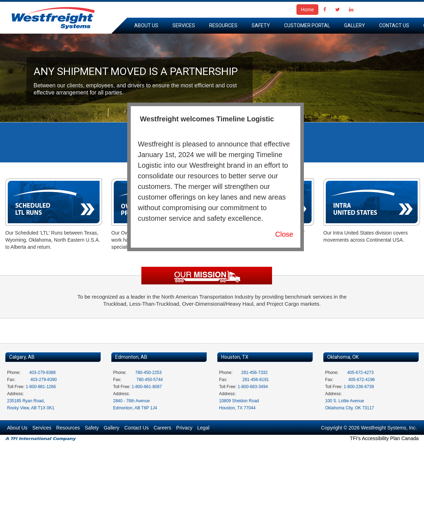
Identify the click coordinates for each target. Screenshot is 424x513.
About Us (146, 25)
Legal (203, 428)
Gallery (354, 25)
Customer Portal (307, 25)
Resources (223, 25)
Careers (162, 428)
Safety (261, 25)
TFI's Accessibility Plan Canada (384, 438)
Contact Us (394, 25)
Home (307, 9)
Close (284, 234)
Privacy (184, 428)
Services (183, 25)
